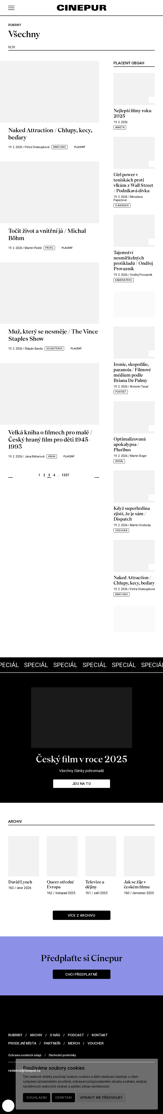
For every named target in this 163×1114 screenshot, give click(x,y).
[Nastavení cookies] (8, 1106)
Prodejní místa (22, 1043)
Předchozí (10, 475)
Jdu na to (81, 784)
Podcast (76, 1035)
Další (97, 475)
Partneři (52, 1043)
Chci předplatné (81, 974)
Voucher (96, 1043)
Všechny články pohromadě (81, 771)
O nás (55, 1035)
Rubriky (15, 1035)
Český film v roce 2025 (81, 759)
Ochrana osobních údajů (24, 1055)
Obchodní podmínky (62, 1055)
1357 (65, 475)
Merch (74, 1043)
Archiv (36, 1035)
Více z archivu (81, 915)
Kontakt (100, 1035)
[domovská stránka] (81, 8)
